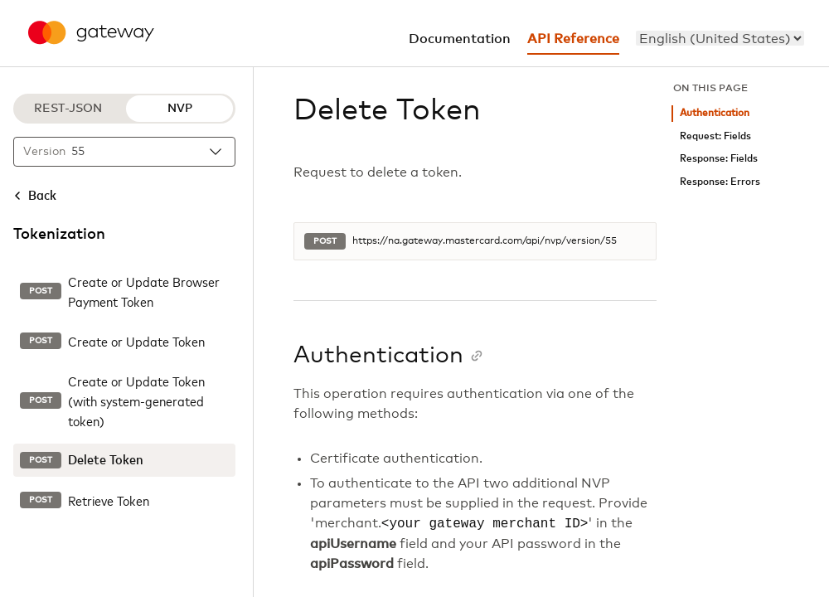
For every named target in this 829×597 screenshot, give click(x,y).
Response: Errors (720, 182)
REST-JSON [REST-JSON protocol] (68, 108)
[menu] (720, 38)
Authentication (714, 113)
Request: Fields (715, 136)
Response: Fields (719, 158)
